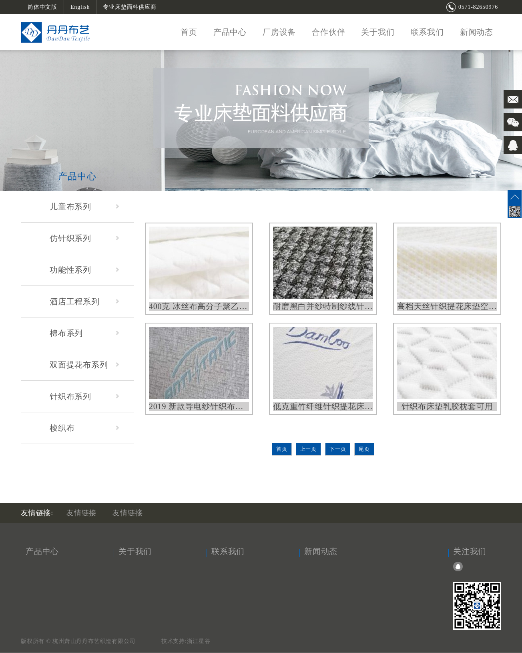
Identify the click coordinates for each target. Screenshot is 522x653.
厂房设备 (279, 32)
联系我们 (427, 32)
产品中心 (230, 32)
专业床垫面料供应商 (129, 7)
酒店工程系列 (84, 301)
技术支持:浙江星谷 (186, 641)
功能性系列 (84, 269)
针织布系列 (84, 396)
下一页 (337, 449)
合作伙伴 (328, 32)
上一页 (308, 449)
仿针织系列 (84, 238)
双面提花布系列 (84, 364)
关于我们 (377, 32)
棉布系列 (84, 333)
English (80, 7)
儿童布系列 (84, 206)
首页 (189, 32)
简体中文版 (42, 7)
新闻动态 (476, 32)
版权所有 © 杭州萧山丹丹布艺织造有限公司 (79, 641)
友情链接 (81, 513)
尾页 (364, 449)
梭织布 (84, 428)
